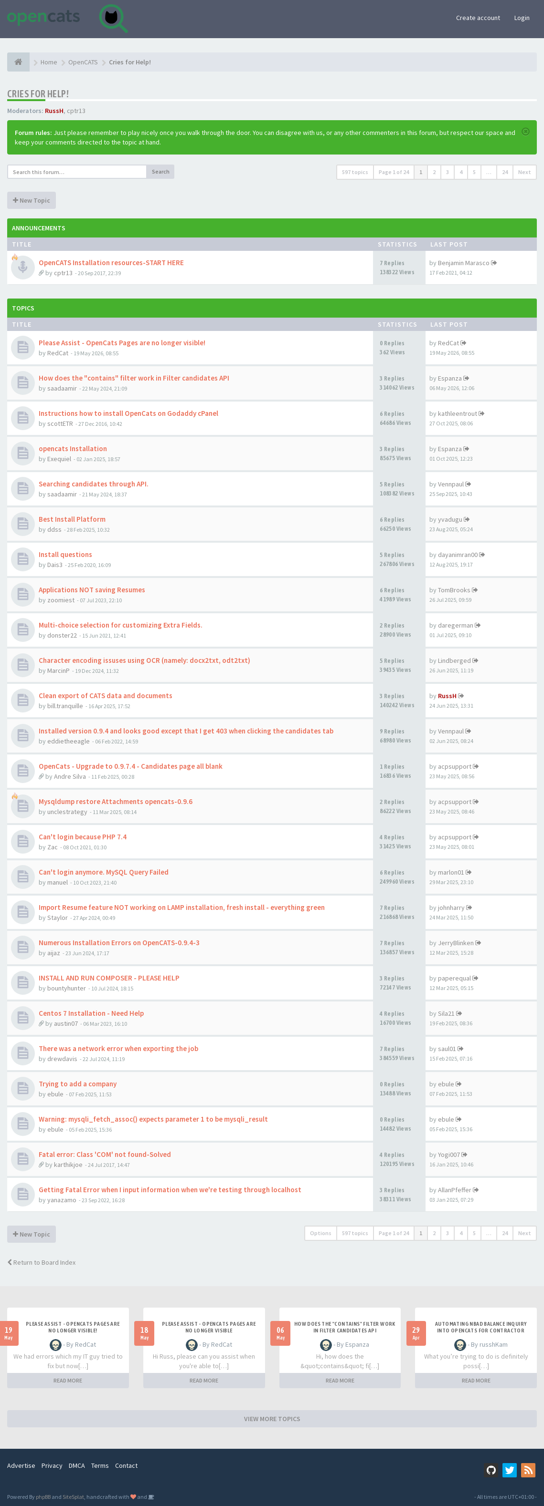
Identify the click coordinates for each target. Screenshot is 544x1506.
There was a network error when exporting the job (118, 1048)
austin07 (66, 1023)
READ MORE (67, 1380)
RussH (54, 110)
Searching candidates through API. (94, 483)
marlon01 (451, 872)
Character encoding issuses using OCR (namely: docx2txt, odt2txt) (144, 660)
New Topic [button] (31, 200)
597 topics (355, 171)
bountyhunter (66, 988)
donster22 (62, 635)
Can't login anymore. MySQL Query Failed (104, 872)
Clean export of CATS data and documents (105, 695)
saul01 (447, 1048)
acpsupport (454, 766)
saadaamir (62, 388)
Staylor (57, 917)
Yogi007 (449, 1154)
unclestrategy (67, 811)
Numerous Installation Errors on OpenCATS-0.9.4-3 (119, 942)
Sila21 (446, 1013)
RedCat (57, 353)
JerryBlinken (456, 943)
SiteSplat (73, 1496)
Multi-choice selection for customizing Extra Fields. (121, 624)
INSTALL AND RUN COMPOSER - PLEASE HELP (109, 977)
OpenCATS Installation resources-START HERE (111, 262)
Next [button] (524, 171)
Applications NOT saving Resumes (92, 589)
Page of (394, 171)
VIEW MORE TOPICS (272, 1418)
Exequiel (59, 458)
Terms (100, 1465)
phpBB (43, 1496)
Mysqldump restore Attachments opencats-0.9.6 (115, 801)
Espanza (450, 378)
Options (320, 1233)
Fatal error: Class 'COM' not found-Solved (105, 1154)
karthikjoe (68, 1164)
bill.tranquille (65, 705)
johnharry (451, 907)
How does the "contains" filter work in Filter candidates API (134, 377)
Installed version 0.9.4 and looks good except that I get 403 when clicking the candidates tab (186, 730)
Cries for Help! (38, 93)
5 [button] (474, 171)
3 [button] (447, 171)
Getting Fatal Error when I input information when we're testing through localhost (170, 1189)
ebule (55, 1094)
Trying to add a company (78, 1083)
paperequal (454, 978)
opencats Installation (73, 448)
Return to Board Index (41, 1262)
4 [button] (460, 171)
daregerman (455, 625)
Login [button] (522, 17)
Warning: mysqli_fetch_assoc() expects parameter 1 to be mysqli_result (153, 1119)
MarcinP (58, 670)
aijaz (53, 953)
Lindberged (454, 660)
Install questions (65, 554)
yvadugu (450, 519)
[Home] (18, 62)
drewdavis (62, 1058)
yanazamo (61, 1200)
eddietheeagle (68, 741)
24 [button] (505, 171)
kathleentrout (457, 413)
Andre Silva (70, 776)
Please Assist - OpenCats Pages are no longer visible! (122, 342)
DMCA (77, 1465)
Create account (478, 17)
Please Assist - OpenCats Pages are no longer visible (209, 1327)
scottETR (60, 423)
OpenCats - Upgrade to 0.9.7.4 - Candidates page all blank (131, 766)
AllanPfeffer (454, 1190)
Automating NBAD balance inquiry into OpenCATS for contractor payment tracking (480, 1330)
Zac (52, 847)
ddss (54, 529)
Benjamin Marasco (464, 262)
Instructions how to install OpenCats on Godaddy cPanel (128, 413)
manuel (57, 882)
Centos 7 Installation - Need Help (91, 1013)
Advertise (21, 1465)
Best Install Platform (72, 519)
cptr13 (76, 110)
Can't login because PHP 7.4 (83, 836)
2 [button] (434, 171)
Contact (126, 1465)
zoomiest (61, 600)
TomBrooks (454, 590)
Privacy (52, 1465)
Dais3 (55, 564)
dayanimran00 (458, 554)
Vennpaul (451, 484)
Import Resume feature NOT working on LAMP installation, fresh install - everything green (182, 907)
